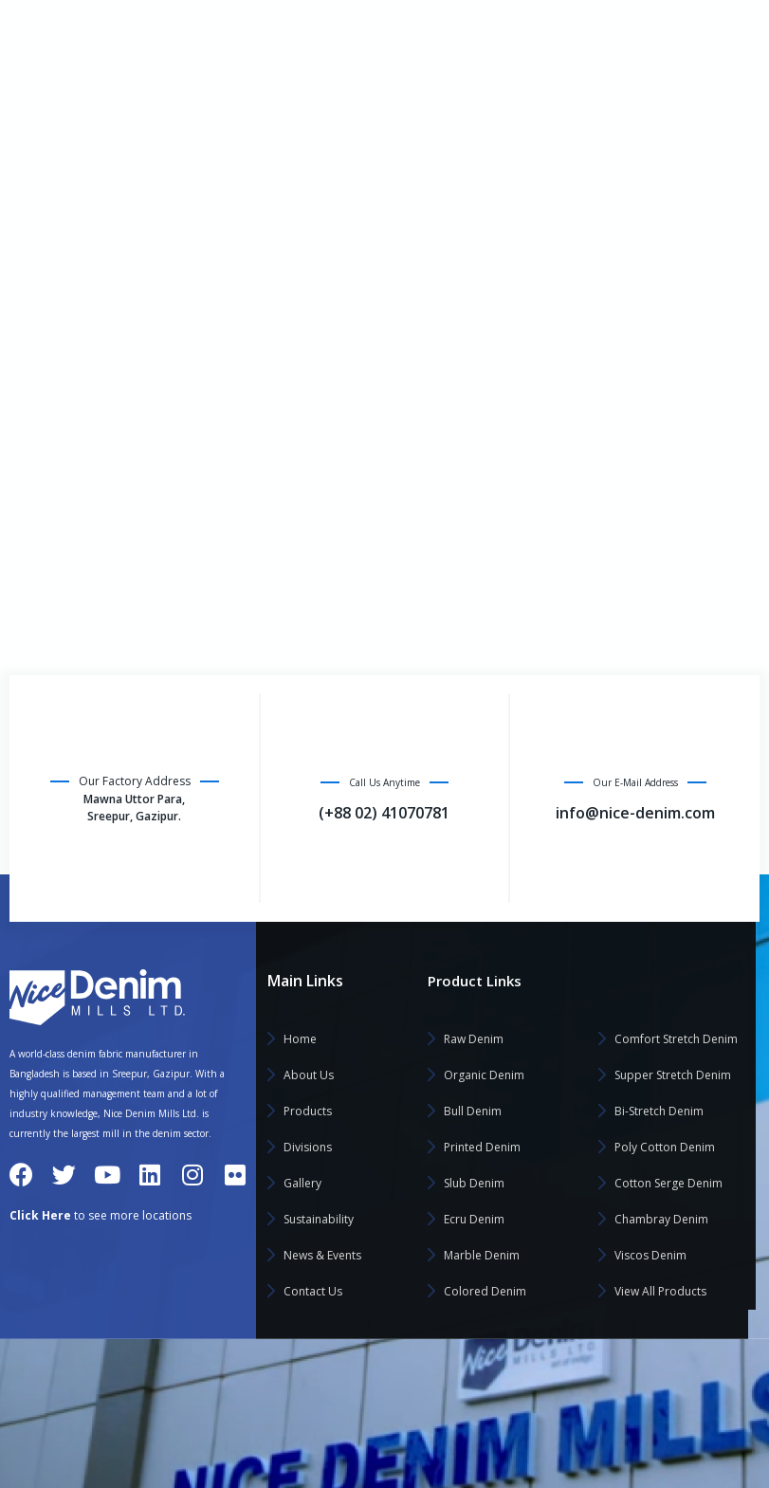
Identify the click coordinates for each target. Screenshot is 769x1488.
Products (51, 204)
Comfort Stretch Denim (676, 1039)
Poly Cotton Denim (664, 1147)
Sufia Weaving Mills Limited (590, 1457)
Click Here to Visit (368, 33)
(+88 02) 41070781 (384, 814)
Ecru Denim (474, 1219)
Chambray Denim (661, 1219)
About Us (51, 159)
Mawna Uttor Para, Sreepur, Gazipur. (134, 809)
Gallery (46, 295)
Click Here (40, 1215)
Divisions (50, 250)
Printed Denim (482, 1147)
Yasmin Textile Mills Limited (355, 1457)
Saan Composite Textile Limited (603, 1421)
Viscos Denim (650, 1255)
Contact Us (56, 432)
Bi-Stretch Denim (659, 1111)
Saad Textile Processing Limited (603, 1385)
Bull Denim (473, 1111)
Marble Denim (482, 1255)
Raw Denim (474, 1039)
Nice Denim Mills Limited (347, 1385)
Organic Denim (484, 1075)
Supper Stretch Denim (672, 1075)
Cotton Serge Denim (668, 1183)
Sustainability (65, 341)
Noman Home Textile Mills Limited (373, 1421)
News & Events (95, 386)
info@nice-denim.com (691, 33)
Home (42, 113)
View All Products (660, 1291)
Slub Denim (474, 1183)
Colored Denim (485, 1291)
